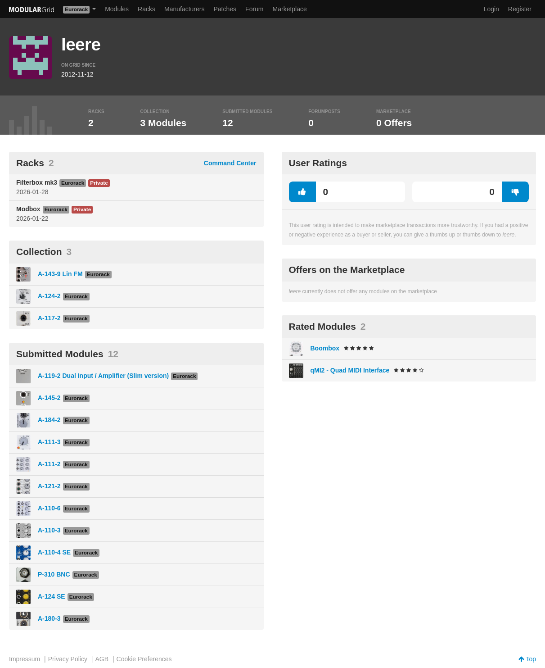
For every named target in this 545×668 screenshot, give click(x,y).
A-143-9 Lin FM (60, 273)
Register (519, 9)
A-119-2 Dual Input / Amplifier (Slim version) (103, 375)
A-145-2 (49, 397)
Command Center (230, 163)
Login (491, 9)
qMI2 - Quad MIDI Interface (350, 370)
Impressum (24, 659)
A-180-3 (49, 618)
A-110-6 (49, 508)
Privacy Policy (67, 659)
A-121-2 (49, 486)
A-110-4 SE (54, 552)
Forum (254, 9)
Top (527, 659)
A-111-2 (49, 464)
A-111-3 (49, 441)
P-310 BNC (54, 574)
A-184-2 (49, 419)
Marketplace (290, 9)
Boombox (325, 348)
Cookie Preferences (144, 659)
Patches (224, 9)
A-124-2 (49, 296)
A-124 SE (51, 596)
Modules (117, 9)
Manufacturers (184, 9)
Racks (146, 9)
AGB (101, 659)
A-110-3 (49, 530)
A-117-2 (49, 318)
